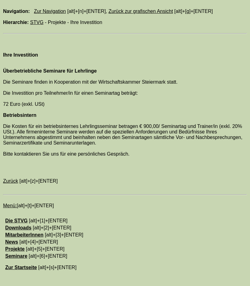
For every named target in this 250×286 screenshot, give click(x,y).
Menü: (10, 205)
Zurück (10, 181)
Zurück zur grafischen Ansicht (140, 11)
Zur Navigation (50, 11)
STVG (37, 22)
